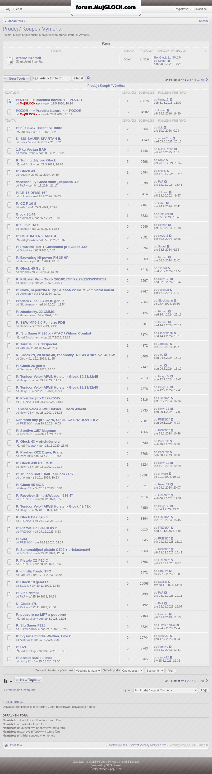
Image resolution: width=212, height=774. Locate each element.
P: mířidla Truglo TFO (33, 571)
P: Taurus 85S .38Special (36, 344)
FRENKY (26, 401)
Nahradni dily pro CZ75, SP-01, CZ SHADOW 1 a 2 (57, 420)
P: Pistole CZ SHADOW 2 (36, 528)
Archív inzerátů (28, 58)
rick (27, 131)
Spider (162, 60)
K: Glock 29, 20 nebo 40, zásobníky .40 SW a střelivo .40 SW (65, 355)
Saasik (24, 585)
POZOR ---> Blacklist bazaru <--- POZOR (49, 100)
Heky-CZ (25, 282)
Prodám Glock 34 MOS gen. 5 (40, 301)
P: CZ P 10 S (26, 204)
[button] (182, 79)
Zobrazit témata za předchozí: (68, 670)
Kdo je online (13, 702)
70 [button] (202, 79)
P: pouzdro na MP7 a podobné (41, 615)
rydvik (23, 174)
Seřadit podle (123, 670)
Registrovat (182, 9)
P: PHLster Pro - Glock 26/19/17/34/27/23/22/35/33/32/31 (61, 279)
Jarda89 (25, 347)
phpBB (92, 761)
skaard (24, 272)
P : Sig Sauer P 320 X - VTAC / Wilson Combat (53, 333)
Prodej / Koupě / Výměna (32, 29)
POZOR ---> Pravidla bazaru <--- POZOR (48, 111)
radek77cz (26, 142)
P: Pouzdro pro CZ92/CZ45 (38, 398)
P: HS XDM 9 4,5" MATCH (37, 236)
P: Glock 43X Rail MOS (34, 463)
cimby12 (25, 661)
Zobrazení (146, 92)
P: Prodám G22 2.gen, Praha (39, 452)
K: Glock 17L (26, 604)
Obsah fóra (15, 20)
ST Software (113, 765)
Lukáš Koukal (28, 628)
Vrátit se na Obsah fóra (21, 689)
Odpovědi (129, 92)
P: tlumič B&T (27, 225)
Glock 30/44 (25, 214)
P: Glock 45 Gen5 (30, 268)
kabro (23, 207)
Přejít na (126, 690)
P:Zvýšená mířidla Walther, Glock (43, 636)
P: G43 (21, 539)
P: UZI (21, 647)
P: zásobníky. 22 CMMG (35, 312)
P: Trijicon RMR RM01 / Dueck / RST (45, 474)
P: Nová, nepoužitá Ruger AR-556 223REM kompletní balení (65, 290)
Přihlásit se (199, 9)
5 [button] (195, 79)
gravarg (25, 477)
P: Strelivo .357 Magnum (36, 431)
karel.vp (25, 574)
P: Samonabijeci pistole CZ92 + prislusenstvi (53, 550)
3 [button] (190, 79)
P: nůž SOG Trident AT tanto (39, 128)
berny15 (163, 99)
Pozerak (30, 445)
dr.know (25, 196)
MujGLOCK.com (31, 103)
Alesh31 (25, 639)
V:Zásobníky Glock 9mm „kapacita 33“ (47, 182)
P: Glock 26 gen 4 (30, 366)
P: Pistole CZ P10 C (32, 560)
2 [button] (188, 79)
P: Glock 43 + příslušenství (38, 441)
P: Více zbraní (27, 593)
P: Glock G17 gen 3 (32, 517)
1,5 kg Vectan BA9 (31, 149)
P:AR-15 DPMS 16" (31, 193)
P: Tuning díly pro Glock (36, 160)
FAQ (7, 9)
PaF (22, 185)
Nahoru (203, 21)
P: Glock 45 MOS (30, 485)
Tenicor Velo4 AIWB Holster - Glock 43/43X (51, 409)
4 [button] (192, 79)
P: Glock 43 (25, 171)
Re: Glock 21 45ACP (167, 57)
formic (162, 110)
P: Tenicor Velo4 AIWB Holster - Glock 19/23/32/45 (57, 377)
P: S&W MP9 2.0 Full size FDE (40, 322)
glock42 (30, 240)
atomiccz (25, 217)
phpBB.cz (116, 769)
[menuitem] (148, 745)
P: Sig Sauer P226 (30, 625)
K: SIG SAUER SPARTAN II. (38, 139)
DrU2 (28, 164)
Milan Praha (27, 153)
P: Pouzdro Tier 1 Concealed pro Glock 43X (51, 247)
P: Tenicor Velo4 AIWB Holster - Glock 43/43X (53, 506)
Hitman (24, 228)
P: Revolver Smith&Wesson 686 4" (44, 496)
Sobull (24, 250)
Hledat (17, 9)
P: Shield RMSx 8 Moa (34, 658)
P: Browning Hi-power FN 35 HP (42, 258)
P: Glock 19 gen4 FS (32, 582)
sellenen (25, 293)
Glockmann (27, 304)
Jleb (22, 358)
